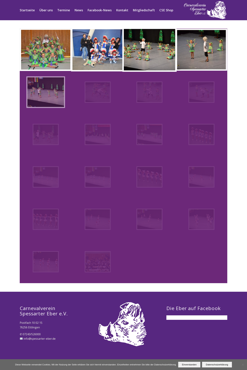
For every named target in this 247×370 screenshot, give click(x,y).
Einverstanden (189, 364)
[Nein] (242, 364)
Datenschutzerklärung (217, 364)
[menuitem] (27, 10)
